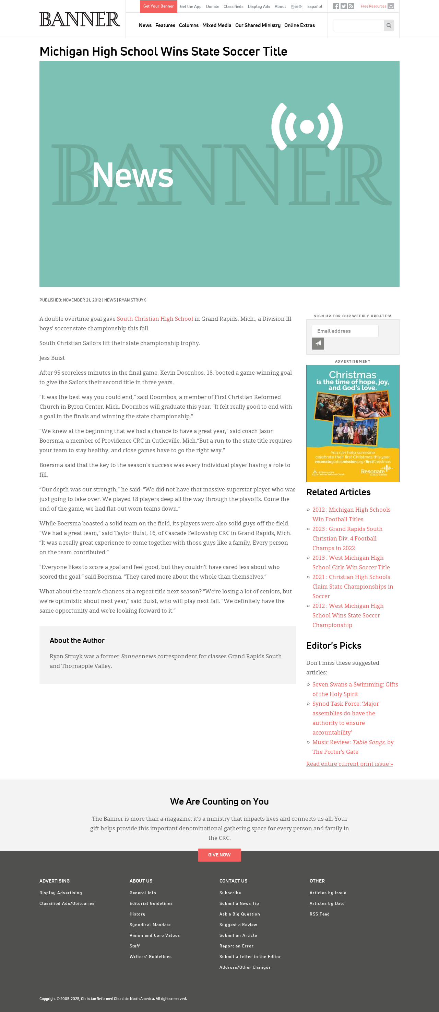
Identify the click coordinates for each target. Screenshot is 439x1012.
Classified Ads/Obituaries (67, 904)
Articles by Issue (328, 893)
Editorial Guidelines (151, 904)
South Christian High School (155, 319)
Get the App (191, 7)
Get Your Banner (158, 6)
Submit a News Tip (239, 904)
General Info (143, 893)
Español (314, 7)
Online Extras (299, 25)
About (280, 7)
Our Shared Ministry (258, 25)
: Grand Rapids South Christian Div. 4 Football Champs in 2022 (347, 539)
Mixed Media (217, 25)
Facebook (336, 7)
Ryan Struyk (132, 300)
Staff (135, 946)
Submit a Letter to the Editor (250, 957)
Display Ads (259, 7)
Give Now (219, 855)
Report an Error (237, 946)
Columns (189, 25)
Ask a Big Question (240, 914)
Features (165, 25)
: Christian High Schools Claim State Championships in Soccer (352, 587)
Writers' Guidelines (151, 957)
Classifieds (234, 7)
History (138, 914)
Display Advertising (60, 893)
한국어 (296, 7)
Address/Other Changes (245, 968)
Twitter (344, 7)
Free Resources (373, 6)
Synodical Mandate (150, 925)
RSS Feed (320, 914)
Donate (212, 7)
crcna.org (391, 6)
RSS (351, 7)
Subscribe (230, 893)
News (145, 25)
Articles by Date (327, 904)
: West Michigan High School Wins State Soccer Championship (348, 616)
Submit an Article (238, 936)
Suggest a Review (238, 925)
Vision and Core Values (155, 936)
